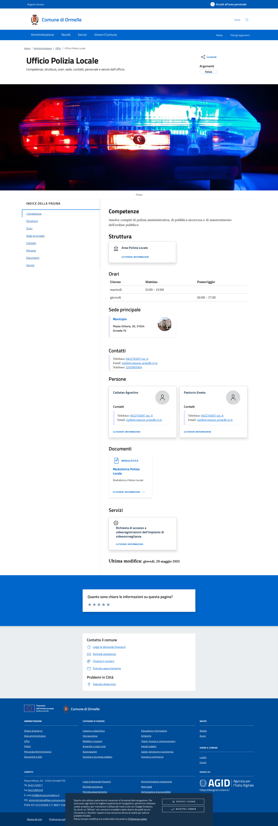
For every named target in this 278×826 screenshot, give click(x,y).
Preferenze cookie (137, 819)
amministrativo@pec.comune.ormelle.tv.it (51, 800)
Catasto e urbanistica (94, 731)
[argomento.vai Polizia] (208, 71)
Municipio (120, 319)
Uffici (58, 48)
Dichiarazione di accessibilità (156, 792)
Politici (27, 746)
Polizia (219, 35)
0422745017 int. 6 (137, 359)
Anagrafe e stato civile (94, 746)
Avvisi (203, 736)
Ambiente (146, 736)
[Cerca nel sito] (247, 20)
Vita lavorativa (90, 736)
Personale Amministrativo (37, 752)
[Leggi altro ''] (129, 492)
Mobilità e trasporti (92, 741)
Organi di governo (33, 731)
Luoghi (203, 757)
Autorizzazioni (90, 752)
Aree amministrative (35, 736)
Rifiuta (183, 802)
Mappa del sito (34, 819)
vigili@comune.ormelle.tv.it (139, 363)
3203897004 (134, 367)
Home (27, 48)
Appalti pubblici (148, 746)
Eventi (203, 762)
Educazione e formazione (154, 731)
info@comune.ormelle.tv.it (45, 795)
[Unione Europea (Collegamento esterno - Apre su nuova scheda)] (40, 709)
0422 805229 (35, 790)
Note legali (146, 787)
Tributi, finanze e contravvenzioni (158, 741)
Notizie (203, 731)
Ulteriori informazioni (135, 257)
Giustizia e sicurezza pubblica (97, 757)
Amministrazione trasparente (156, 782)
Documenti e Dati (33, 757)
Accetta (183, 809)
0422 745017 (35, 785)
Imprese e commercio (152, 757)
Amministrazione (43, 48)
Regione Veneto (35, 4)
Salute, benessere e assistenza (157, 752)
